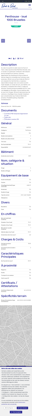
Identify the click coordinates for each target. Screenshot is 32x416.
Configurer (10, 408)
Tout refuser (23, 408)
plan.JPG (7, 117)
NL (29, 1)
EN (26, 1)
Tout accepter (17, 412)
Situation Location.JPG (11, 119)
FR (23, 1)
